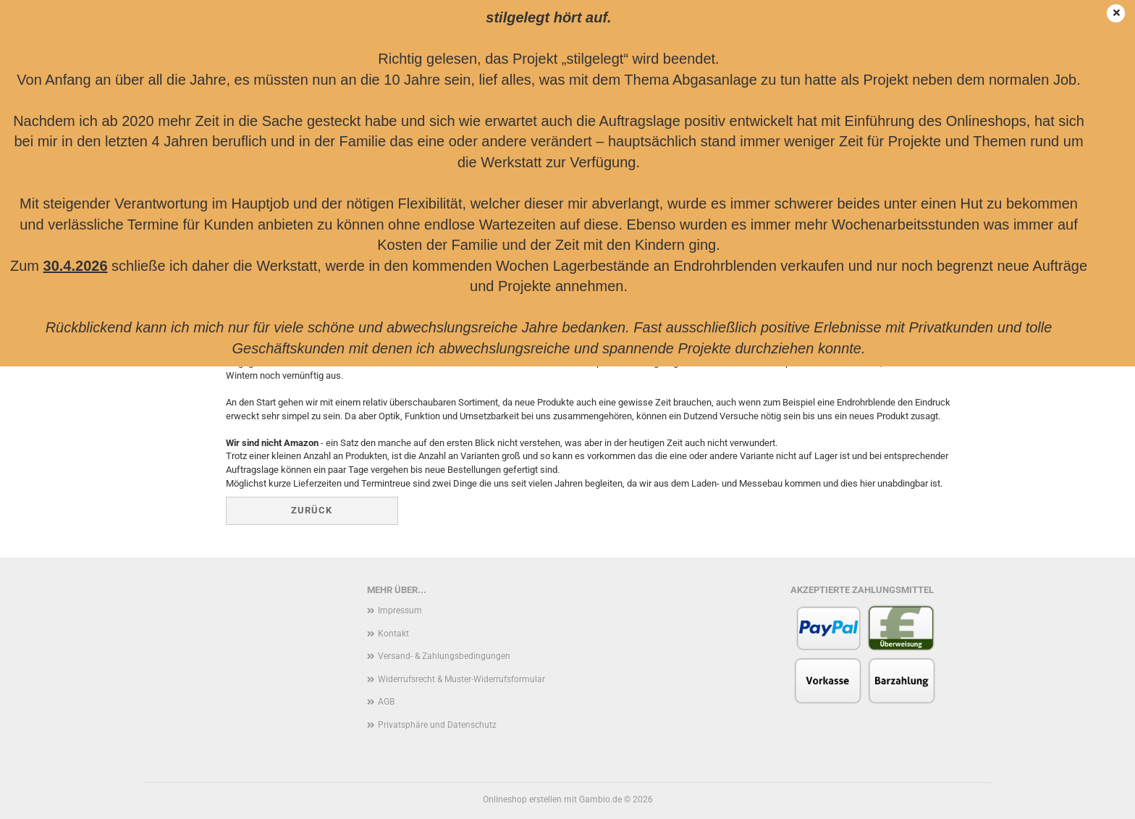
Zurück (311, 510)
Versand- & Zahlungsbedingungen (444, 656)
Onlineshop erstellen (522, 799)
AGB (386, 702)
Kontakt (393, 634)
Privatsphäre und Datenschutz (437, 725)
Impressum (400, 610)
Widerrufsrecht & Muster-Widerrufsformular (461, 679)
